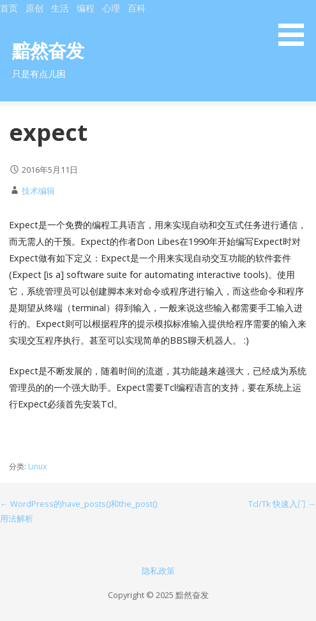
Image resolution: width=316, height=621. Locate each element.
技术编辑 (38, 190)
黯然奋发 (48, 50)
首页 (9, 8)
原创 (34, 8)
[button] (295, 25)
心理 (111, 8)
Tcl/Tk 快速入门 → (282, 503)
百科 (137, 8)
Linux (37, 466)
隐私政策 (158, 570)
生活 (60, 8)
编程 (85, 8)
